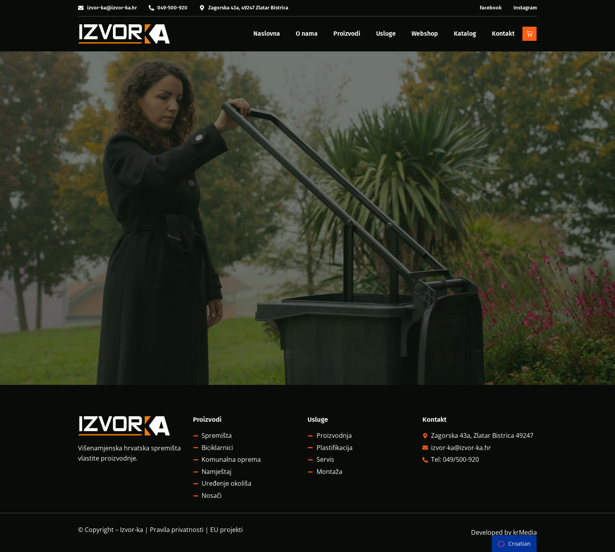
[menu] (514, 543)
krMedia (525, 532)
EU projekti (226, 529)
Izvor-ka (131, 529)
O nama (307, 33)
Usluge (386, 33)
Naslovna (266, 33)
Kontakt (503, 33)
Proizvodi (346, 33)
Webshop (424, 33)
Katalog (465, 33)
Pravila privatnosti (177, 529)
